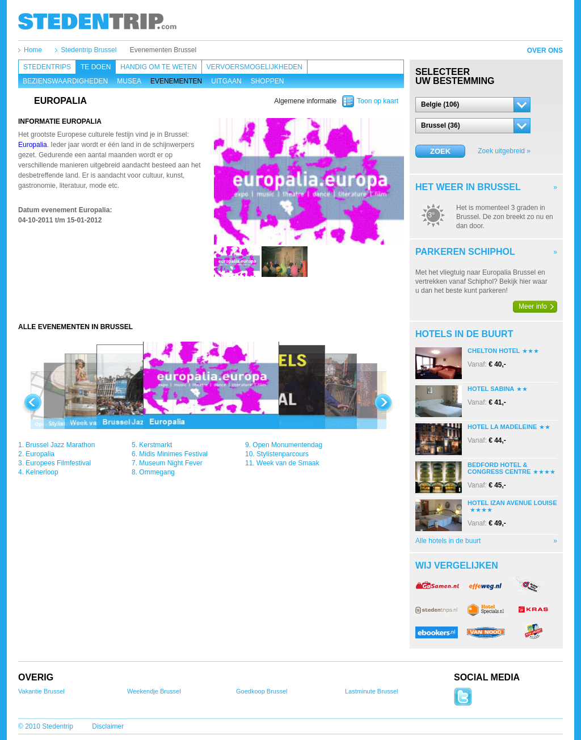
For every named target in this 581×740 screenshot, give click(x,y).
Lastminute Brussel (371, 691)
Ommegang (157, 472)
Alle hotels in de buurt (448, 541)
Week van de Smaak (287, 463)
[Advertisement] (211, 300)
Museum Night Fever (170, 463)
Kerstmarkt (155, 445)
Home (33, 50)
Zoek (440, 151)
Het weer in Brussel (468, 187)
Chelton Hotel (494, 350)
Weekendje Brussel (154, 691)
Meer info (533, 306)
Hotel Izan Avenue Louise (512, 502)
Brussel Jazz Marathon (60, 445)
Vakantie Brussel (41, 691)
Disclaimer (108, 726)
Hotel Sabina (491, 388)
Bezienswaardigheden (65, 81)
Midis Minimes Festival (173, 454)
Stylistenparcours (282, 454)
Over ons (545, 50)
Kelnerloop (42, 472)
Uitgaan (226, 81)
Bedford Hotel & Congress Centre (499, 468)
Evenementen (176, 81)
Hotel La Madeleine (502, 426)
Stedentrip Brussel (88, 50)
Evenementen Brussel (163, 50)
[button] (473, 104)
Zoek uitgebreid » (504, 151)
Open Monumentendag (287, 445)
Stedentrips (47, 67)
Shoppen (267, 81)
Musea (129, 81)
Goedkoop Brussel (262, 691)
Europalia (32, 145)
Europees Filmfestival (58, 463)
